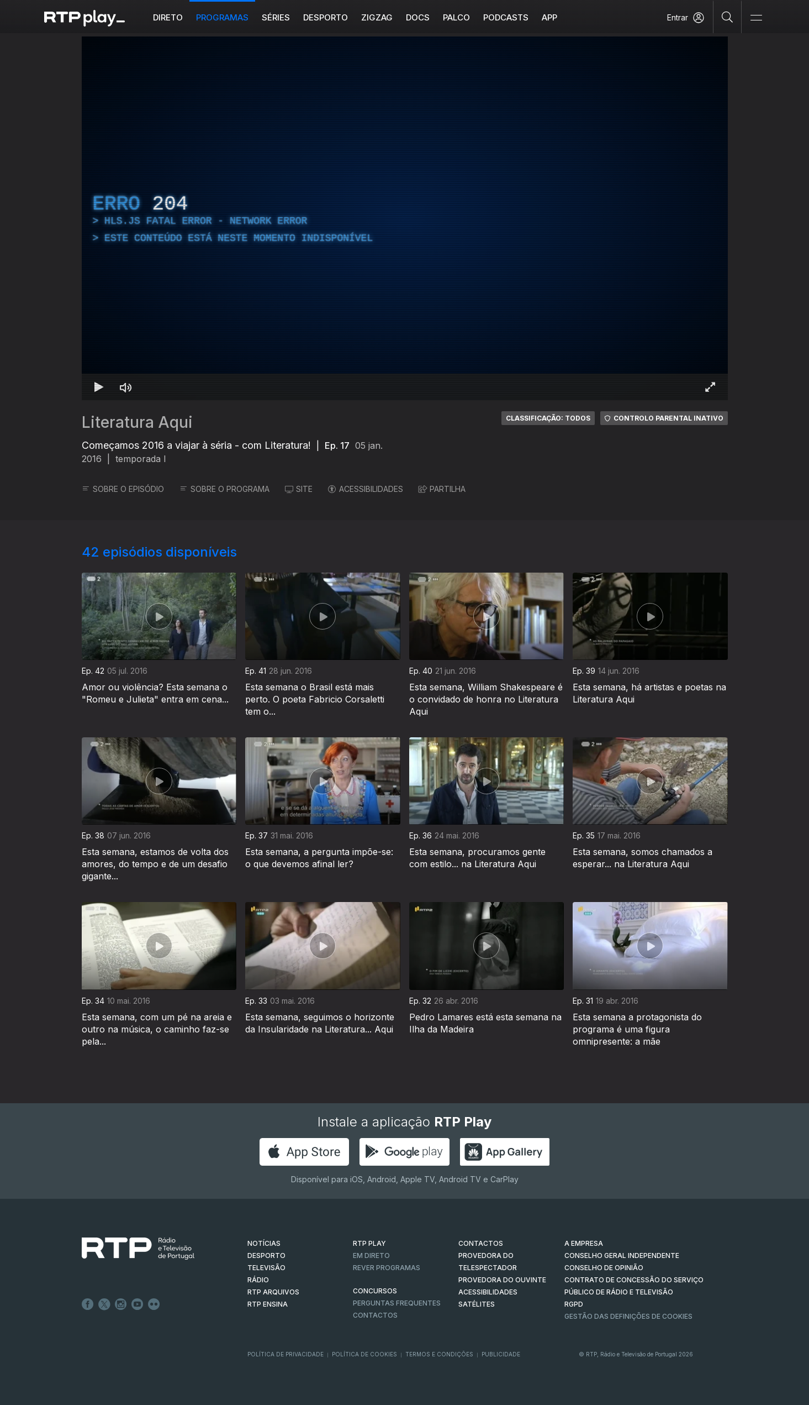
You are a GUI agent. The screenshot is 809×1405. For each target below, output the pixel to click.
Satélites (476, 1304)
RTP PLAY (369, 1243)
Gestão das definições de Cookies (628, 1316)
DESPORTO (266, 1255)
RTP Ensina (267, 1304)
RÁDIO (258, 1280)
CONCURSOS (375, 1291)
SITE (299, 489)
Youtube (137, 1304)
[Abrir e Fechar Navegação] (756, 18)
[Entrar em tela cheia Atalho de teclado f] (710, 387)
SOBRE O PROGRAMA (224, 489)
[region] (405, 218)
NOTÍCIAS (264, 1243)
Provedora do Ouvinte (502, 1280)
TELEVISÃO (266, 1268)
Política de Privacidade (285, 1354)
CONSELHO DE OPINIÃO (603, 1268)
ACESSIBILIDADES (365, 489)
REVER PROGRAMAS (386, 1268)
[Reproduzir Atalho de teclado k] (99, 387)
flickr (154, 1304)
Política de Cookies (364, 1354)
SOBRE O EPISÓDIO (123, 489)
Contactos (375, 1315)
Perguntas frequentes (397, 1303)
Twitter (104, 1304)
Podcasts (505, 17)
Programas (222, 17)
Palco (456, 17)
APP (549, 17)
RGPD (573, 1304)
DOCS (418, 17)
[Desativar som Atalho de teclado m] (126, 387)
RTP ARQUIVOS (273, 1292)
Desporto (325, 17)
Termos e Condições (439, 1354)
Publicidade (501, 1354)
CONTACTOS (480, 1243)
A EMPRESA (583, 1243)
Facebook (88, 1304)
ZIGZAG (377, 17)
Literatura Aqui (137, 422)
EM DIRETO (371, 1255)
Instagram (121, 1304)
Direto (168, 17)
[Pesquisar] (727, 16)
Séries (276, 17)
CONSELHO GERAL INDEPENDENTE (621, 1255)
